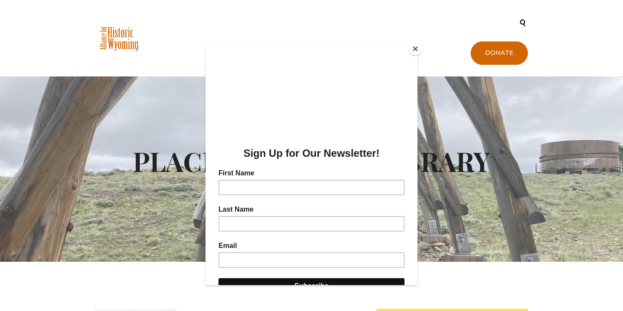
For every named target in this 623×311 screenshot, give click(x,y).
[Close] (415, 48)
